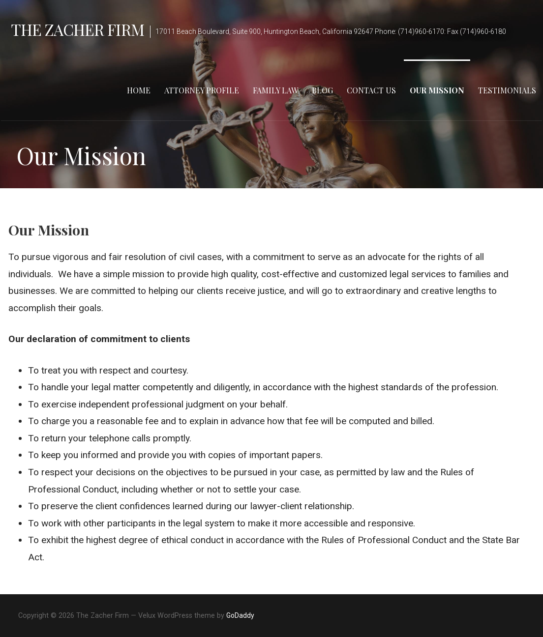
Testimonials (507, 90)
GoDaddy (240, 615)
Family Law (275, 90)
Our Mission (437, 90)
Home (139, 90)
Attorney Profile (201, 90)
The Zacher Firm (77, 29)
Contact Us (371, 90)
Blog (322, 90)
